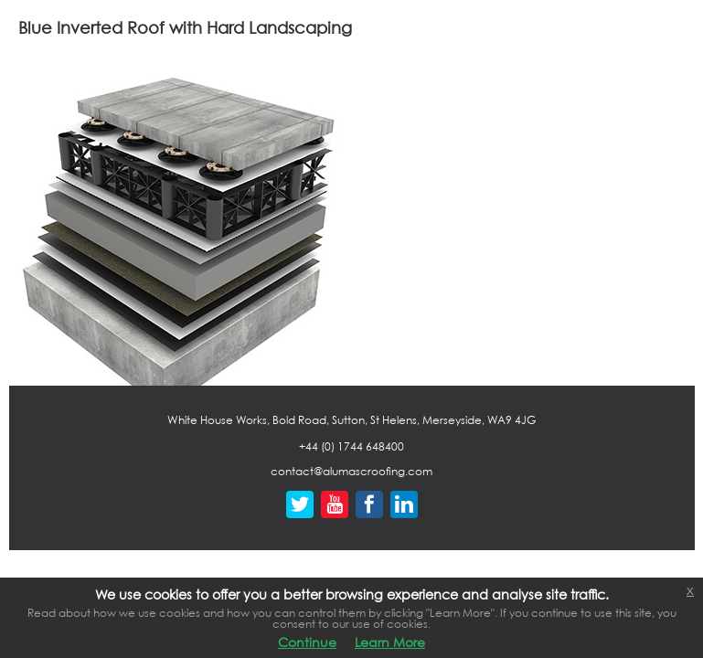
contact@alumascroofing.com (351, 471)
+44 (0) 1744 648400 (351, 446)
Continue (307, 642)
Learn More (390, 642)
